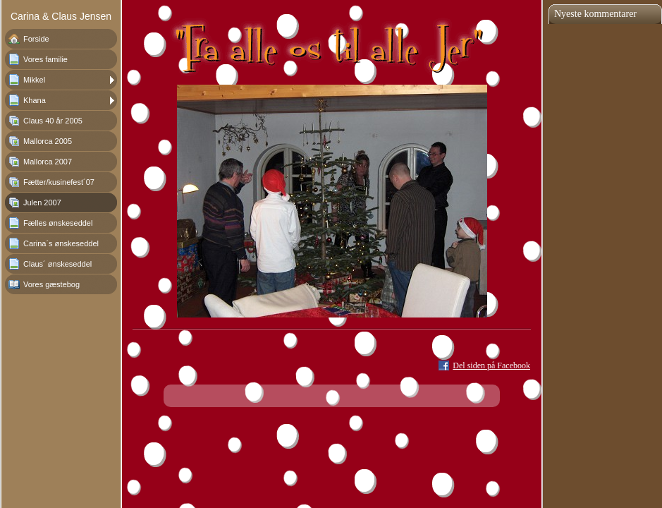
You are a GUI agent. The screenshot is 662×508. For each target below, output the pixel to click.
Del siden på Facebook (491, 365)
